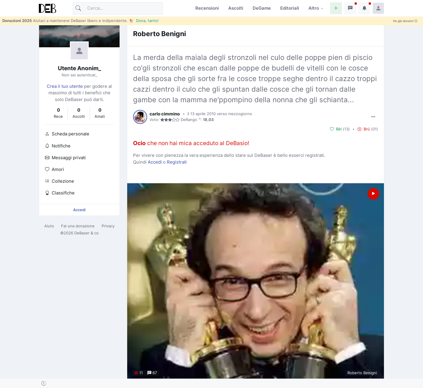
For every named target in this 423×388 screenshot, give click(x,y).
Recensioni (207, 8)
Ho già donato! (405, 21)
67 (152, 373)
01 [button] (374, 129)
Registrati (177, 162)
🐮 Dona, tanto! (144, 20)
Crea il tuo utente (65, 86)
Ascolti (235, 8)
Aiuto (49, 226)
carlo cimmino (165, 114)
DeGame (262, 8)
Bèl (336, 129)
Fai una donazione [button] (78, 226)
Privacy (108, 226)
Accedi (79, 209)
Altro (313, 8)
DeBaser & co (86, 233)
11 (138, 373)
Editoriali (289, 8)
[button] (336, 8)
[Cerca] (118, 8)
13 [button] (346, 129)
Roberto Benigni (159, 34)
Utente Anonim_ (79, 68)
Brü (363, 129)
